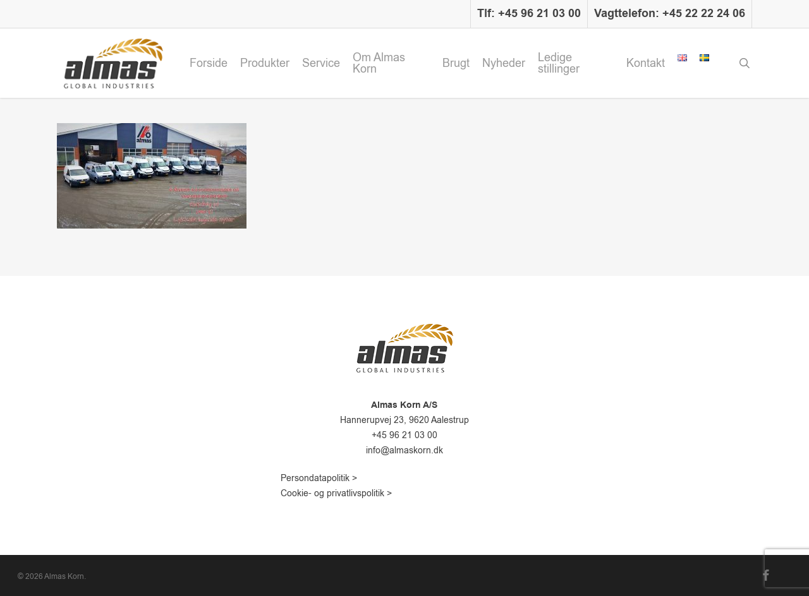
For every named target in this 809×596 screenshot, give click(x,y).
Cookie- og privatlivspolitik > (336, 493)
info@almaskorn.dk (404, 450)
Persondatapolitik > (319, 478)
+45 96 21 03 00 (404, 435)
